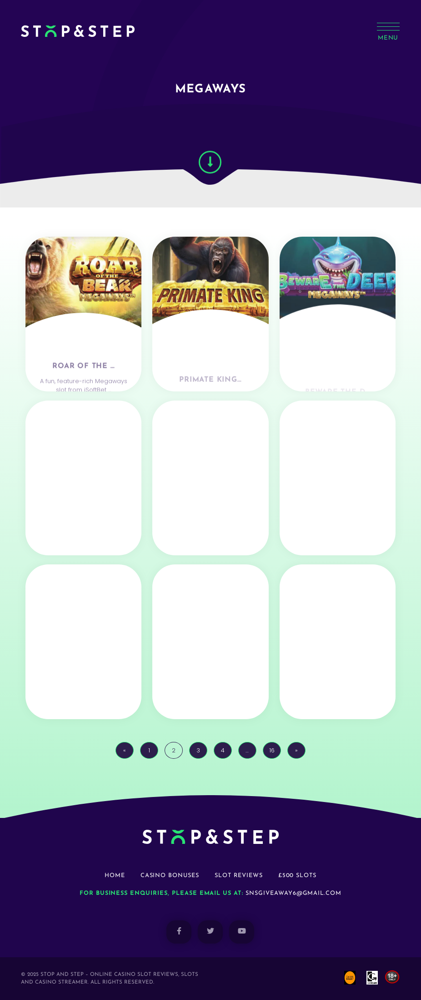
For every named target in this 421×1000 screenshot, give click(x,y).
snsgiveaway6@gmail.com (293, 893)
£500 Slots (297, 875)
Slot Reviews (239, 875)
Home (115, 875)
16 (272, 750)
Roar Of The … (83, 386)
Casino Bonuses (169, 875)
